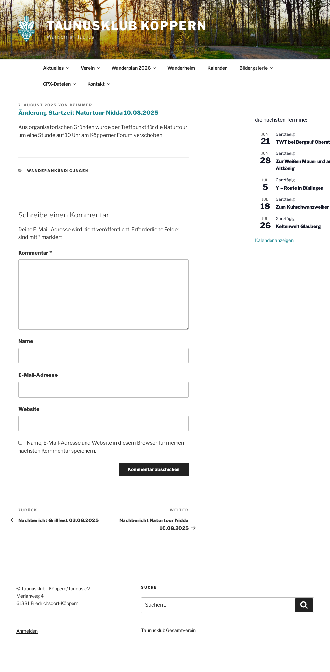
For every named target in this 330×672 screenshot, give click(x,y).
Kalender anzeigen (274, 240)
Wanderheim (181, 68)
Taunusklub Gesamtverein (168, 630)
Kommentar (35, 253)
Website (28, 409)
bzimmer (81, 105)
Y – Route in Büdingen (299, 188)
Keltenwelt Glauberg (298, 226)
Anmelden (27, 631)
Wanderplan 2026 (134, 68)
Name (25, 341)
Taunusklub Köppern (126, 26)
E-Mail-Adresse (38, 375)
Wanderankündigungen (57, 170)
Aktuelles (56, 68)
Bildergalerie (256, 68)
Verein (91, 68)
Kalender (217, 68)
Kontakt (99, 83)
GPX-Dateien (60, 83)
